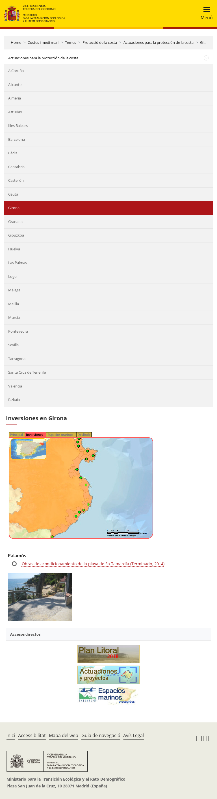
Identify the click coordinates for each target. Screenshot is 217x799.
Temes (70, 42)
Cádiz (12, 152)
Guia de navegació (100, 735)
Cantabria (16, 166)
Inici (10, 735)
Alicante (14, 84)
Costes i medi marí (43, 42)
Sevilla (13, 344)
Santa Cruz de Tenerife (27, 372)
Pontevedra (18, 331)
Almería (14, 98)
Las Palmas (17, 262)
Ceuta (13, 194)
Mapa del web (63, 735)
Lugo (12, 276)
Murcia (14, 317)
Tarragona (16, 358)
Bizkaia (14, 399)
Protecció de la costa (100, 42)
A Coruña (16, 70)
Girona (205, 42)
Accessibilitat (32, 735)
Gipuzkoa (16, 235)
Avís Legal (133, 735)
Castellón (16, 180)
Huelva (14, 249)
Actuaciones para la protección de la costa (158, 42)
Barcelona (16, 139)
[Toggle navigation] (205, 13)
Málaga (14, 290)
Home (16, 42)
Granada (15, 221)
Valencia (15, 386)
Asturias (15, 111)
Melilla (13, 303)
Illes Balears (18, 125)
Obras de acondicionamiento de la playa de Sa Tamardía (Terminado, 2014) (93, 563)
